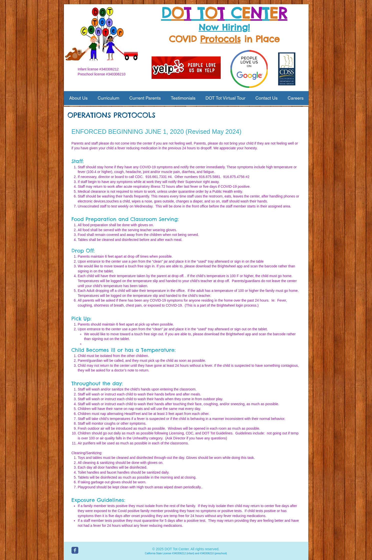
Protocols (220, 38)
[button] (78, 98)
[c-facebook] (74, 550)
